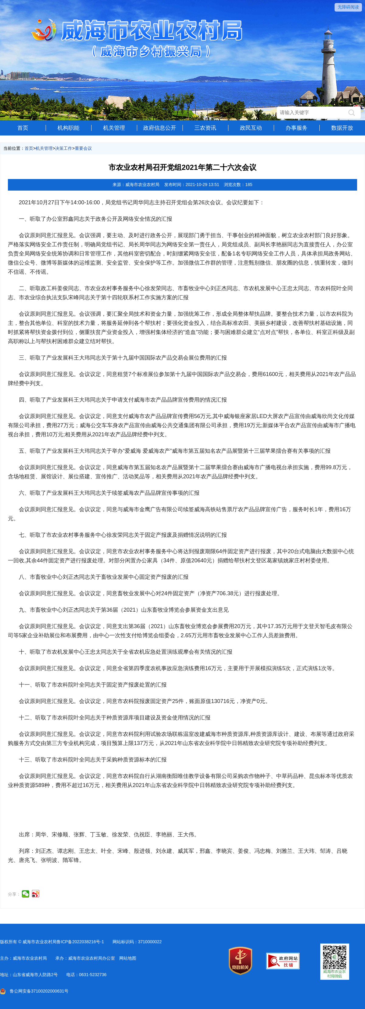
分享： (14, 894)
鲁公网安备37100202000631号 (34, 991)
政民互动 (251, 128)
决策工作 (63, 148)
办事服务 (297, 128)
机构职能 (68, 128)
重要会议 (83, 148)
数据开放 (342, 128)
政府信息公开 (159, 128)
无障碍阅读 (348, 7)
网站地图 (127, 958)
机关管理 (114, 128)
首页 (22, 128)
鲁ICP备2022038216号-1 (80, 941)
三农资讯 (205, 128)
